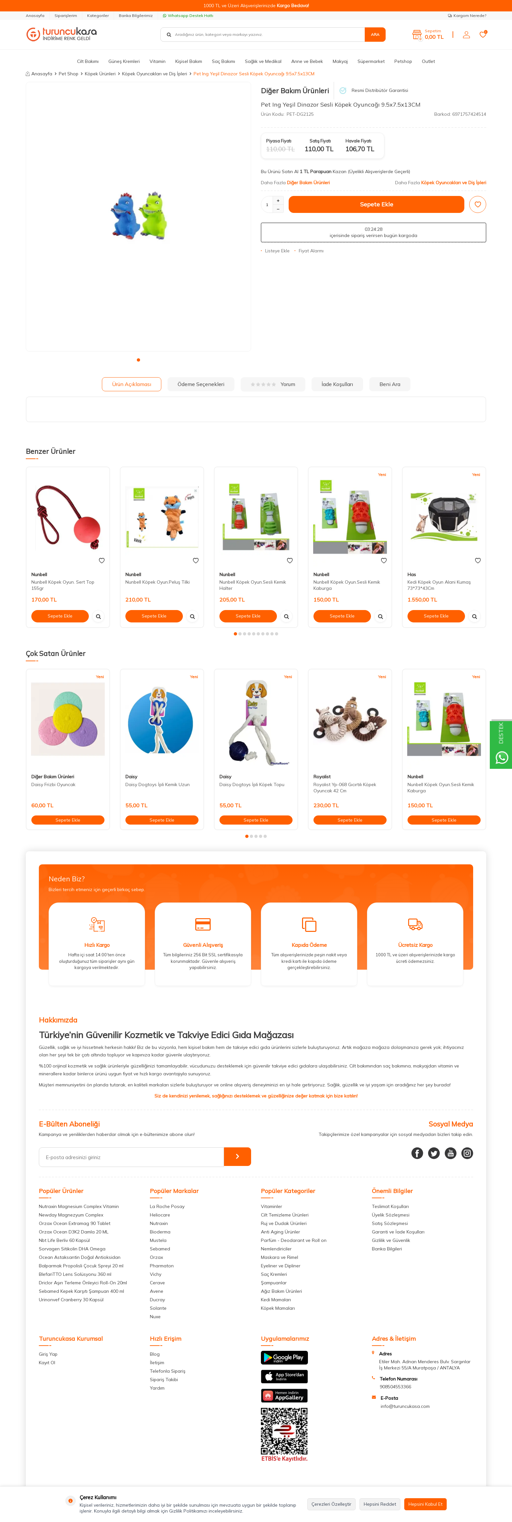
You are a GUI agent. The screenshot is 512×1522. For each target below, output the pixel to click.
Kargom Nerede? (467, 15)
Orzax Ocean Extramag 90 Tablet (74, 1223)
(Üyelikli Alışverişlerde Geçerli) (379, 171)
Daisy (131, 777)
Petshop (403, 61)
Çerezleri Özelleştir (331, 1504)
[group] (138, 216)
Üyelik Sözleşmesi (390, 1215)
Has (412, 574)
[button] (138, 360)
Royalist (321, 777)
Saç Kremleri (274, 1274)
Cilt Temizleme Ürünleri (285, 1215)
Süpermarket (371, 61)
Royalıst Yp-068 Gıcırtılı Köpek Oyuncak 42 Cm (344, 788)
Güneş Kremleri (124, 61)
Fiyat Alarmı (309, 251)
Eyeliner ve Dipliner (280, 1266)
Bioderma (160, 1232)
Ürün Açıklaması (131, 384)
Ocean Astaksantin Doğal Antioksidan (79, 1257)
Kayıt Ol (47, 1362)
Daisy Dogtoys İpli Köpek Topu (251, 784)
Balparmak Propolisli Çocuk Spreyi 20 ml (81, 1266)
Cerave (157, 1283)
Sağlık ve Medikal (263, 61)
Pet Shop (68, 74)
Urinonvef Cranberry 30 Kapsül (71, 1300)
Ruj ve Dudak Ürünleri (284, 1223)
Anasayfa (35, 15)
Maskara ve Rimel (279, 1257)
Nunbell (39, 574)
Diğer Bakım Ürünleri (295, 90)
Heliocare (160, 1215)
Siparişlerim (66, 15)
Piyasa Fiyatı (278, 140)
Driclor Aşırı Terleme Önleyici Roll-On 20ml (83, 1283)
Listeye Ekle (275, 251)
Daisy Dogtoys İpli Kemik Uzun (157, 784)
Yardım (157, 1388)
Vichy (155, 1274)
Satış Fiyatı (320, 140)
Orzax (156, 1257)
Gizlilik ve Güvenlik (391, 1240)
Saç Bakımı (223, 61)
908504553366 (395, 1387)
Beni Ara (389, 384)
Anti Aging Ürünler (280, 1232)
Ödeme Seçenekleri (201, 384)
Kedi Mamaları (276, 1300)
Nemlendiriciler (276, 1249)
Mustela (158, 1240)
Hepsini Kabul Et (425, 1504)
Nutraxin (159, 1223)
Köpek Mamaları (278, 1308)
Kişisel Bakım (188, 61)
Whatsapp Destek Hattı (188, 15)
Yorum (273, 384)
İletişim (157, 1362)
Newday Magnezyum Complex (71, 1215)
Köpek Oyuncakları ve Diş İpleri (154, 74)
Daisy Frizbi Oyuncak (53, 784)
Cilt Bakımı (88, 61)
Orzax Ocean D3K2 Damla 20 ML (73, 1232)
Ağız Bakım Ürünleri (281, 1291)
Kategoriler (98, 15)
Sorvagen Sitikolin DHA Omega (72, 1249)
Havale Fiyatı (358, 140)
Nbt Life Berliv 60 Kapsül (64, 1240)
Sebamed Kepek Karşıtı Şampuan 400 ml (81, 1291)
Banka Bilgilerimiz (136, 15)
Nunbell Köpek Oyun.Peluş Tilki (157, 582)
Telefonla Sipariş (167, 1371)
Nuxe (155, 1317)
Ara (375, 34)
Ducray (157, 1300)
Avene (156, 1291)
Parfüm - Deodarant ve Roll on (294, 1240)
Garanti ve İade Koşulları (398, 1232)
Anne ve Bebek (307, 61)
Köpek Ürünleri (100, 74)
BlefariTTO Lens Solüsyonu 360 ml (75, 1274)
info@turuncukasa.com (405, 1406)
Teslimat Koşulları (390, 1206)
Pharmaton (162, 1266)
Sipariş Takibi (164, 1379)
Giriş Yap (48, 1354)
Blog (155, 1354)
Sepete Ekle (376, 204)
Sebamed (160, 1249)
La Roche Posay (167, 1206)
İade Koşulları (337, 384)
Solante (158, 1308)
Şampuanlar (274, 1283)
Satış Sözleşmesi (390, 1223)
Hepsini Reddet (380, 1504)
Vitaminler (271, 1206)
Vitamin (158, 61)
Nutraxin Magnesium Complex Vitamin (79, 1206)
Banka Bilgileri (387, 1249)
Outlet (428, 61)
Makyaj (340, 61)
